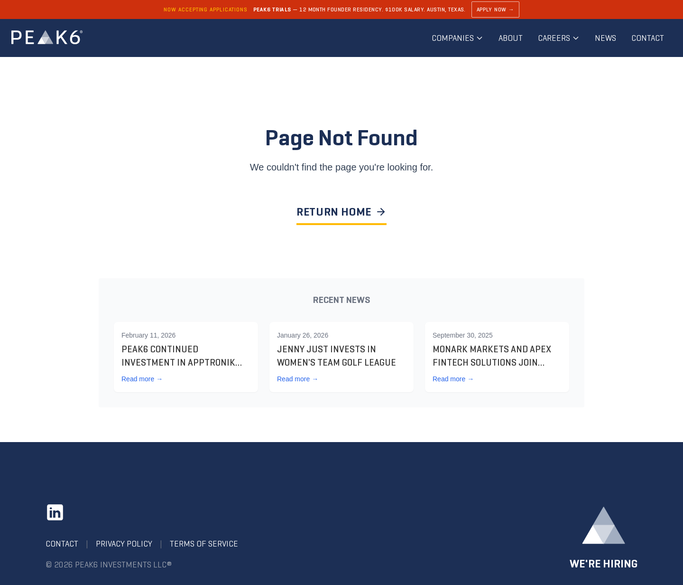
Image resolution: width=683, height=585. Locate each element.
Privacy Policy (124, 543)
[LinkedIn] (55, 512)
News (605, 38)
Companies (457, 38)
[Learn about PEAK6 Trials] (341, 9)
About (510, 38)
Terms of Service (204, 543)
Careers (559, 38)
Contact (647, 38)
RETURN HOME (341, 212)
